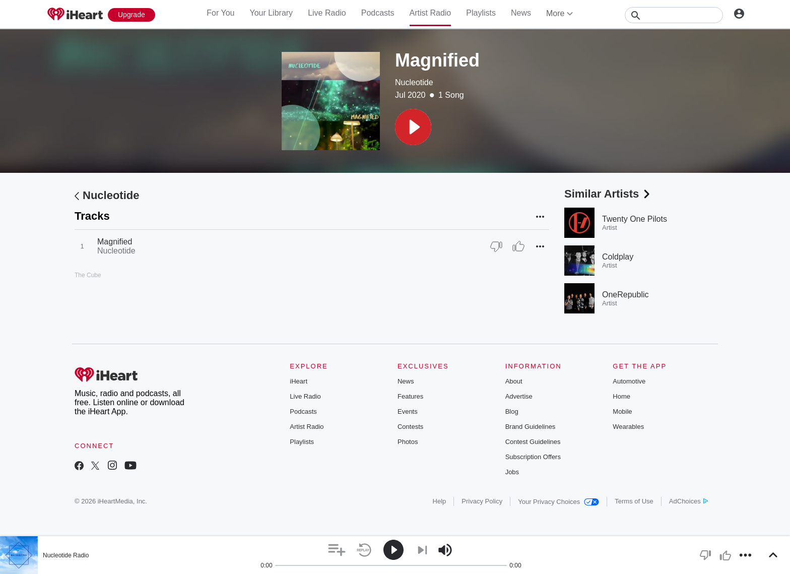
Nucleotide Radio (66, 555)
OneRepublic (625, 294)
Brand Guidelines (530, 426)
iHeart (298, 381)
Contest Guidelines (533, 441)
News (521, 13)
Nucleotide (414, 82)
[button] (413, 127)
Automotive (629, 381)
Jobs (512, 472)
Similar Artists (608, 193)
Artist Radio (430, 13)
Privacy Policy (482, 501)
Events (408, 411)
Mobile (622, 411)
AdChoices (688, 501)
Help (439, 501)
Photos (408, 441)
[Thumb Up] (518, 246)
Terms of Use (634, 501)
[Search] (674, 15)
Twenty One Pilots (634, 219)
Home (621, 396)
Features (410, 396)
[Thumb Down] (496, 246)
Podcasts (377, 13)
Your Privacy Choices (558, 501)
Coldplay (617, 256)
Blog (511, 411)
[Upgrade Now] (131, 15)
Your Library (271, 13)
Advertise (519, 396)
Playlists (481, 13)
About (513, 381)
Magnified (114, 241)
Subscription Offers (533, 457)
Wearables (628, 426)
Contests (410, 426)
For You (220, 13)
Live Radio (327, 13)
